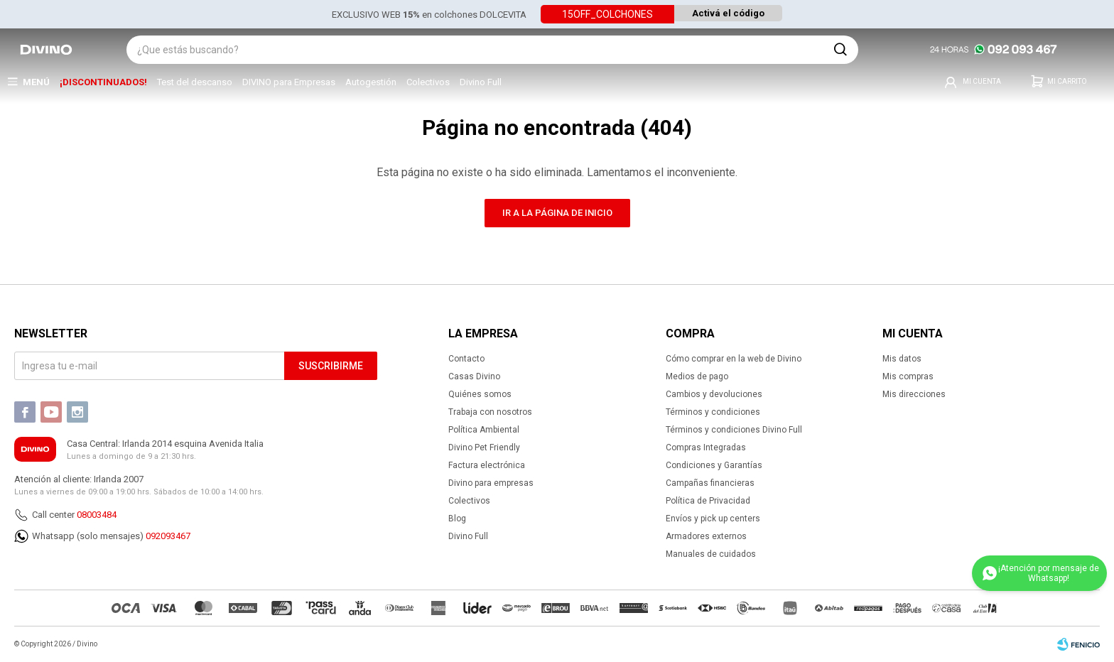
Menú (36, 82)
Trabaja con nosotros (490, 412)
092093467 (168, 536)
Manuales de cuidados (711, 554)
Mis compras (908, 376)
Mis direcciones (914, 394)
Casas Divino (474, 376)
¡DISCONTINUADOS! (103, 82)
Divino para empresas (491, 483)
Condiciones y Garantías (714, 465)
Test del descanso (194, 82)
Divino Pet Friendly (484, 447)
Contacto (466, 359)
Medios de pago (697, 376)
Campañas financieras (710, 483)
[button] (840, 50)
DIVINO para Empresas (288, 82)
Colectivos (428, 82)
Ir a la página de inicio (557, 212)
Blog (457, 518)
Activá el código (728, 14)
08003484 (97, 514)
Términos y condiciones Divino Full (734, 430)
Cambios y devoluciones (714, 394)
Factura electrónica (486, 465)
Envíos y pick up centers (713, 518)
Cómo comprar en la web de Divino (733, 359)
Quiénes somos (480, 394)
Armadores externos (706, 536)
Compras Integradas (706, 447)
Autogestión (370, 82)
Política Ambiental (483, 430)
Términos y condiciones (713, 412)
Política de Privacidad (708, 501)
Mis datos (901, 359)
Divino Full (481, 82)
